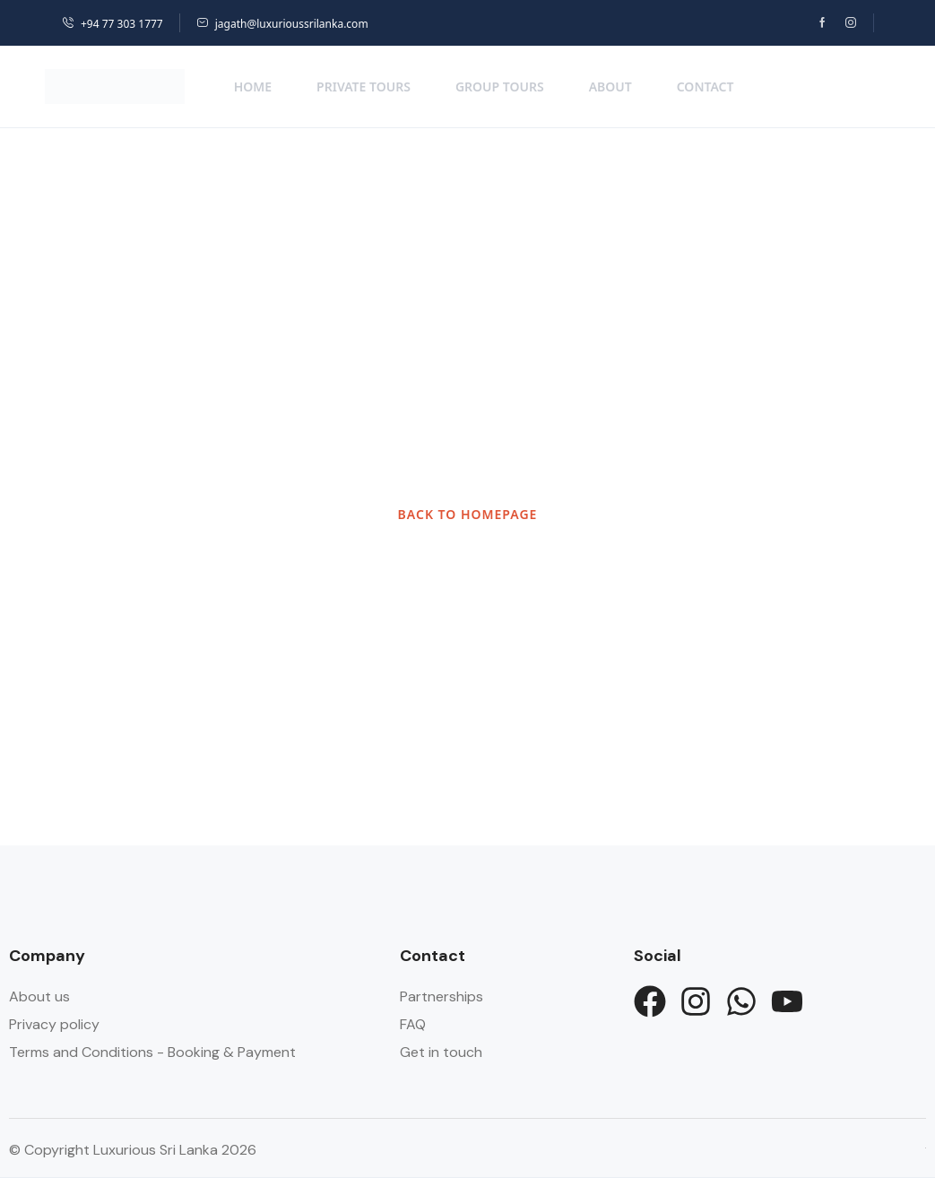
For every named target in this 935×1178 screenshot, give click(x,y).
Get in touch (441, 1052)
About (610, 86)
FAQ (413, 1024)
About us (39, 996)
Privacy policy (54, 1024)
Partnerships (441, 996)
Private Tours (363, 86)
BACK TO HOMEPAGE (468, 514)
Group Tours (499, 86)
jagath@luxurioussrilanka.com (282, 23)
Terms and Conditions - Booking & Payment (152, 1052)
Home (253, 86)
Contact (705, 86)
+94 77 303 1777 (112, 23)
